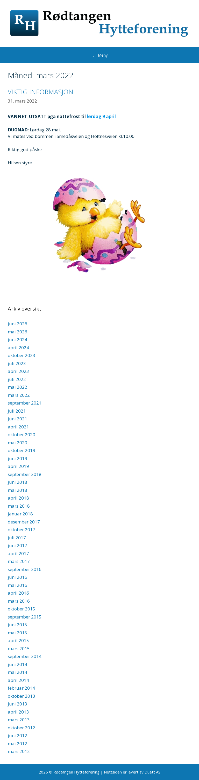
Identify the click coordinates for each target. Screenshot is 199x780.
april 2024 (18, 348)
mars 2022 (19, 395)
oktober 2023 (21, 355)
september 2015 (24, 617)
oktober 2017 (21, 530)
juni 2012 (17, 735)
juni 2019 (17, 458)
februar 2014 (21, 688)
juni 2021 (17, 419)
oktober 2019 (21, 450)
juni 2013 (17, 704)
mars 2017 (19, 561)
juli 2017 (17, 538)
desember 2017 (24, 522)
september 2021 (24, 403)
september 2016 (24, 569)
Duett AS (152, 772)
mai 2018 (17, 490)
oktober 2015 (21, 609)
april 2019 (18, 466)
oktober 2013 (21, 696)
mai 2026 (17, 332)
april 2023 (18, 371)
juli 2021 (17, 411)
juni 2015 (17, 625)
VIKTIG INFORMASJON (40, 91)
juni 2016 (17, 577)
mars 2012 (19, 751)
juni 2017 (17, 545)
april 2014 (18, 680)
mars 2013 (19, 720)
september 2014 (24, 656)
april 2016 (18, 593)
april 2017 (18, 553)
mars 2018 (19, 506)
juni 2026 (17, 324)
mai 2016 (17, 585)
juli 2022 (17, 379)
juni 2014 (17, 664)
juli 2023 (17, 363)
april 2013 (18, 712)
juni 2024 (17, 339)
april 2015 (18, 640)
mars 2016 (19, 601)
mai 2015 (17, 633)
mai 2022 (17, 387)
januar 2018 (20, 514)
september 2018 (24, 474)
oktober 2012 (21, 728)
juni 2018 (17, 482)
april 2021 (18, 427)
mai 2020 (17, 443)
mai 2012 (17, 744)
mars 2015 (19, 648)
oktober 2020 (21, 435)
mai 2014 (17, 672)
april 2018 (18, 498)
